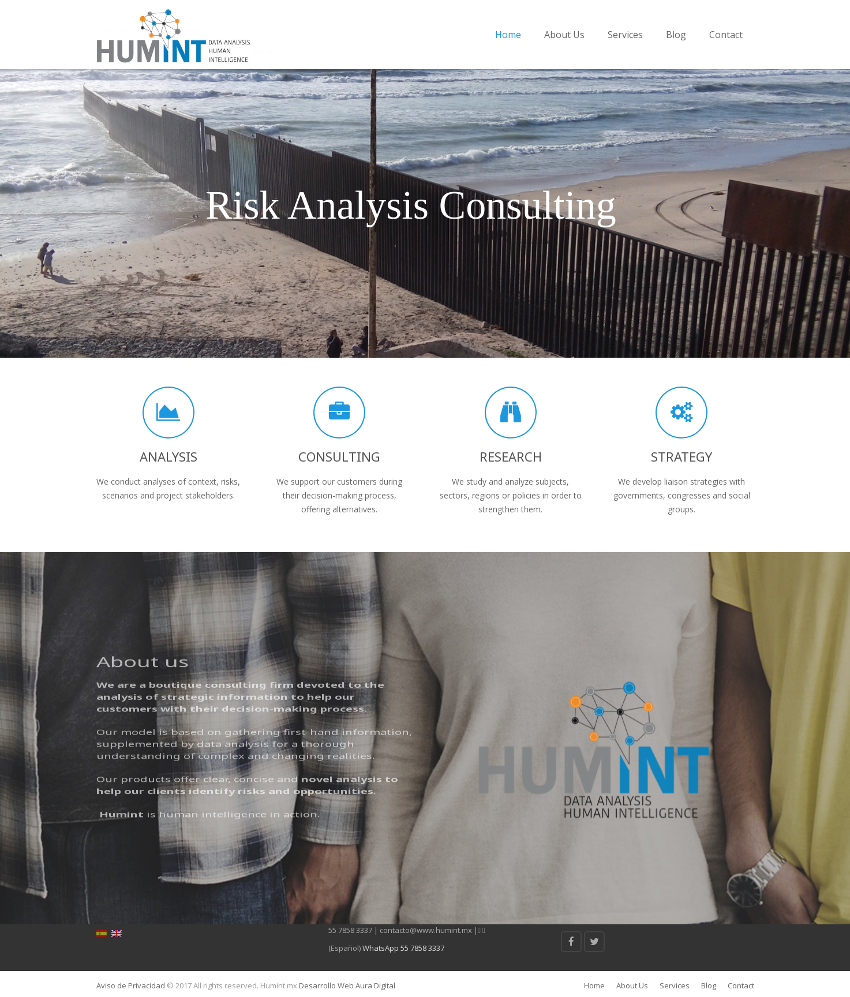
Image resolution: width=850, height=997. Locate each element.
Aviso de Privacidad (130, 985)
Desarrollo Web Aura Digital (346, 985)
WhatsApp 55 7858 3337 (403, 948)
